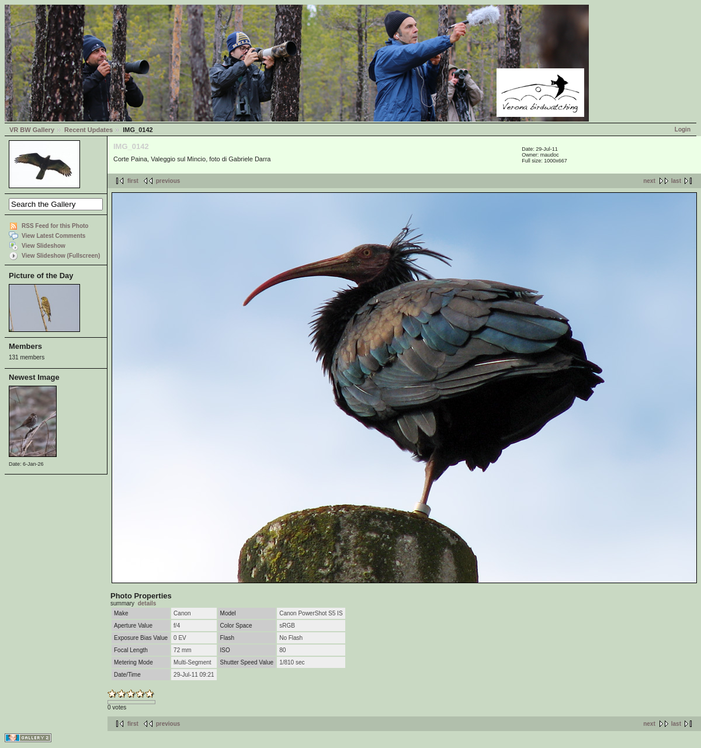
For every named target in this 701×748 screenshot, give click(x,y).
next (649, 181)
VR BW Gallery (31, 129)
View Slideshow (43, 246)
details (147, 603)
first (132, 181)
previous (168, 181)
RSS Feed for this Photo (55, 226)
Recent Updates (88, 129)
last (676, 181)
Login (682, 129)
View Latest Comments (53, 236)
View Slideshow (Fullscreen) (61, 255)
